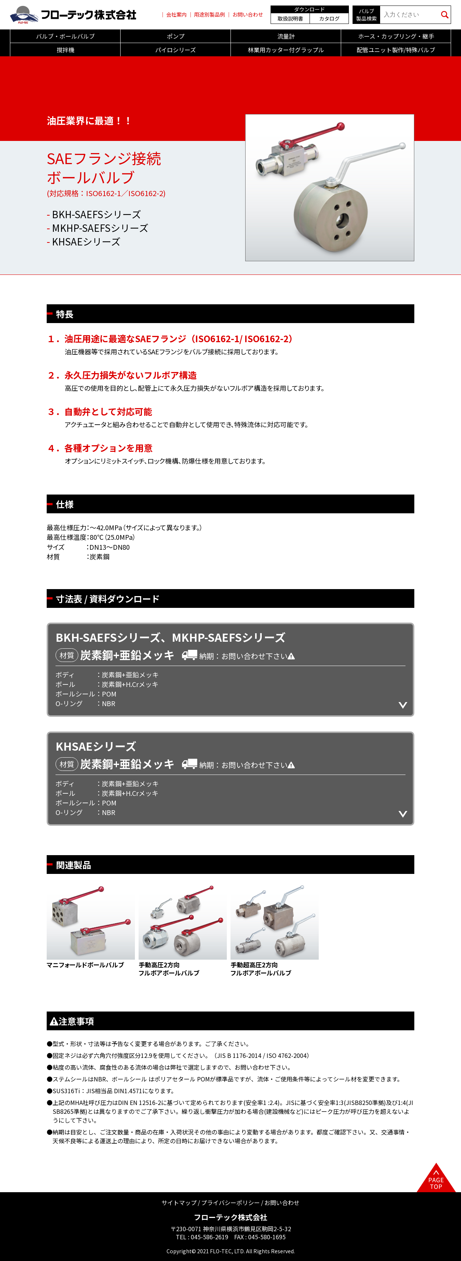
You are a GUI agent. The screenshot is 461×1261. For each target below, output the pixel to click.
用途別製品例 (209, 14)
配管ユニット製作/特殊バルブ (396, 49)
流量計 (286, 36)
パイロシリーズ (175, 49)
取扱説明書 (290, 18)
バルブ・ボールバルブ (65, 36)
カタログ (329, 18)
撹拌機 (65, 49)
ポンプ (176, 36)
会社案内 (176, 14)
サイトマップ (179, 1202)
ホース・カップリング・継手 (396, 36)
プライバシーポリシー (230, 1202)
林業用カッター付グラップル (286, 49)
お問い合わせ (247, 14)
